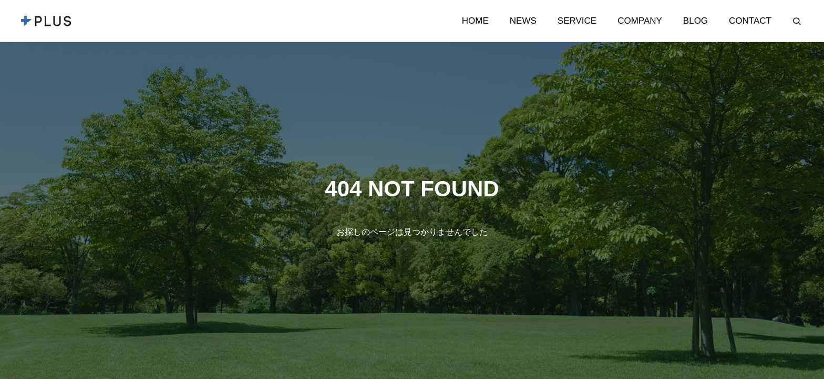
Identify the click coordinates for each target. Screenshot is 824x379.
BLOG (695, 21)
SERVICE (577, 21)
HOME (475, 21)
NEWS (523, 21)
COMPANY (639, 21)
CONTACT (750, 21)
